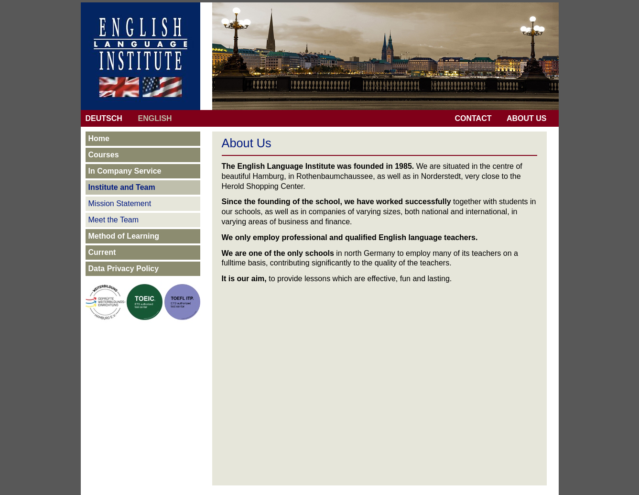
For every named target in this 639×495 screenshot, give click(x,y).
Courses (103, 155)
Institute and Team (121, 187)
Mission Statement (120, 203)
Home (98, 138)
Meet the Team (113, 220)
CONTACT (473, 118)
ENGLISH (155, 118)
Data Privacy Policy (123, 268)
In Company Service (125, 171)
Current (102, 252)
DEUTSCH (104, 118)
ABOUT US (527, 118)
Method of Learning (123, 236)
